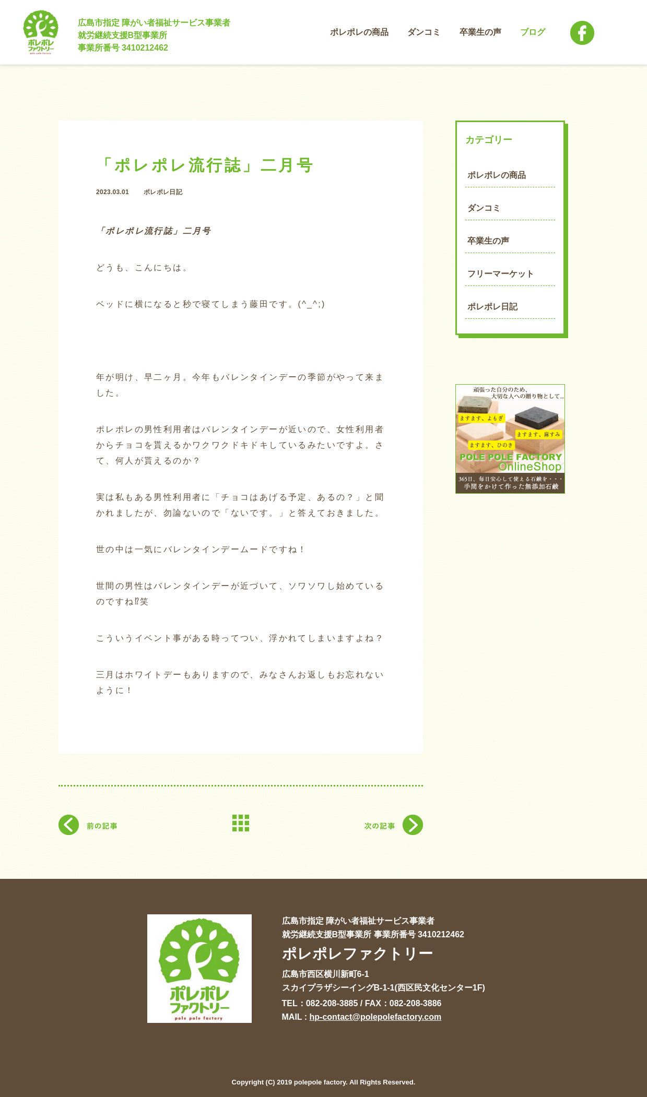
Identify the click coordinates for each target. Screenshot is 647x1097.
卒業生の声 (488, 240)
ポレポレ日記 (492, 306)
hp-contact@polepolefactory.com (376, 1016)
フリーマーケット (500, 273)
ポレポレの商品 (496, 175)
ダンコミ (484, 208)
